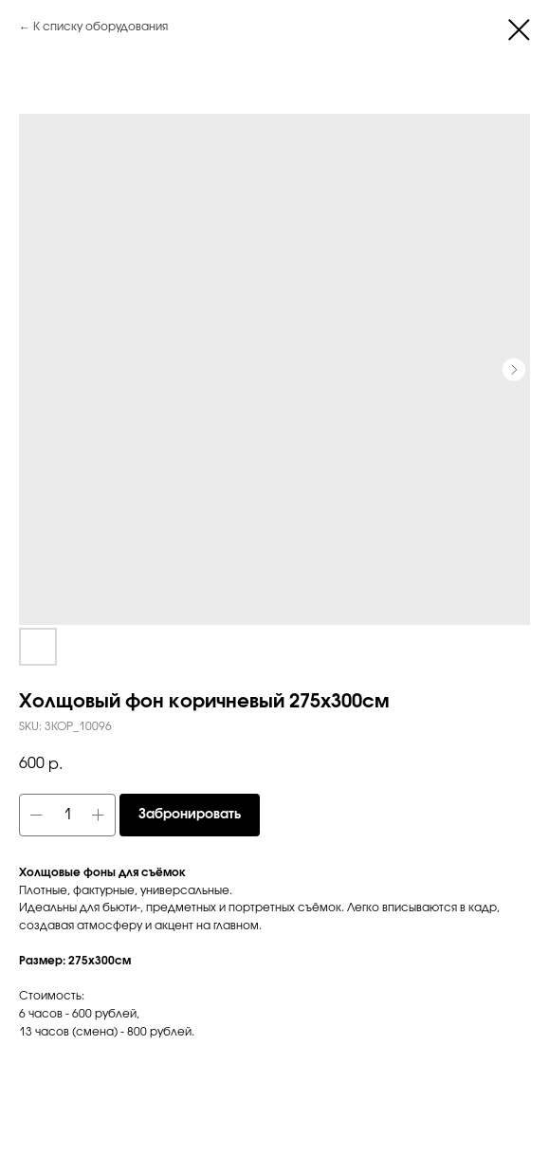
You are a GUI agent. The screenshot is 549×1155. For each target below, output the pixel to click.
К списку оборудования (100, 27)
